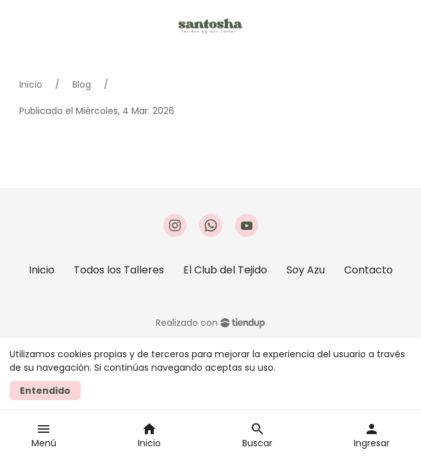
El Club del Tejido (225, 270)
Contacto (368, 270)
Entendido (45, 390)
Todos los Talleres (119, 270)
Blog (81, 84)
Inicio (30, 84)
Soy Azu (305, 270)
